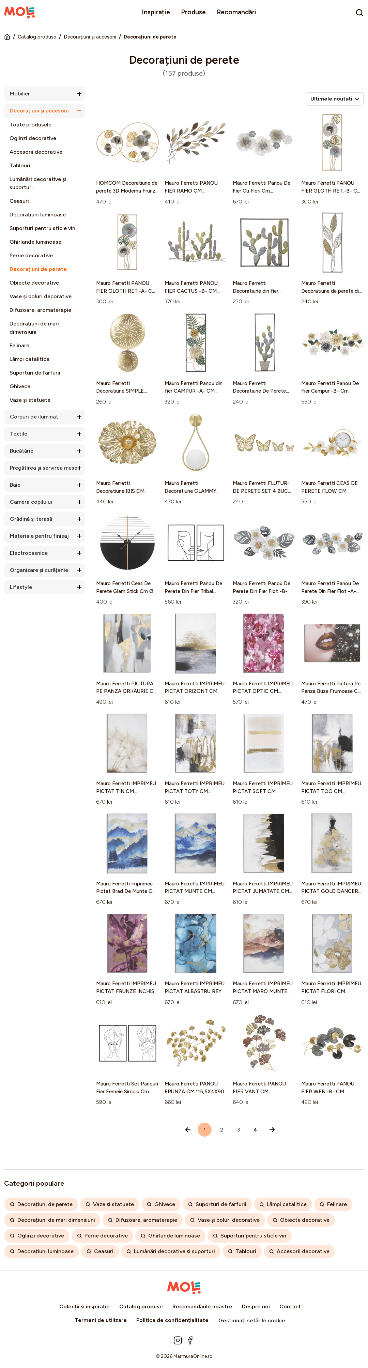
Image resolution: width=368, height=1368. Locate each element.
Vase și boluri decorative (41, 296)
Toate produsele (30, 124)
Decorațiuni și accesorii (90, 37)
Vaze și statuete (30, 400)
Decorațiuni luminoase (38, 214)
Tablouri (20, 165)
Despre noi (256, 1306)
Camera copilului (31, 502)
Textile (18, 433)
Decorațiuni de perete (38, 269)
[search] (359, 12)
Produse (193, 12)
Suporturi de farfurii (35, 372)
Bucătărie (21, 450)
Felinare (19, 345)
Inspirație (156, 12)
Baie (15, 485)
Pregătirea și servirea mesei (44, 468)
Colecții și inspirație (84, 1306)
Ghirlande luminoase (35, 242)
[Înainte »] (272, 1130)
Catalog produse (37, 37)
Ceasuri (19, 201)
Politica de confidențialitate (172, 1320)
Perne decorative (31, 255)
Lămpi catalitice (29, 359)
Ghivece (20, 386)
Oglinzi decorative (33, 138)
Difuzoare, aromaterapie (40, 310)
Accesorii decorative (36, 152)
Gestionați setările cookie (251, 1320)
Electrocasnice (29, 553)
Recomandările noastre (202, 1306)
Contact (290, 1306)
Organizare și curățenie (39, 570)
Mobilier (20, 93)
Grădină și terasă (31, 519)
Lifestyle (21, 587)
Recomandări (236, 12)
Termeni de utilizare (101, 1320)
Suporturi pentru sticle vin (42, 228)
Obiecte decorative (34, 282)
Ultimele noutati (334, 98)
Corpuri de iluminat (34, 416)
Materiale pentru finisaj (39, 536)
